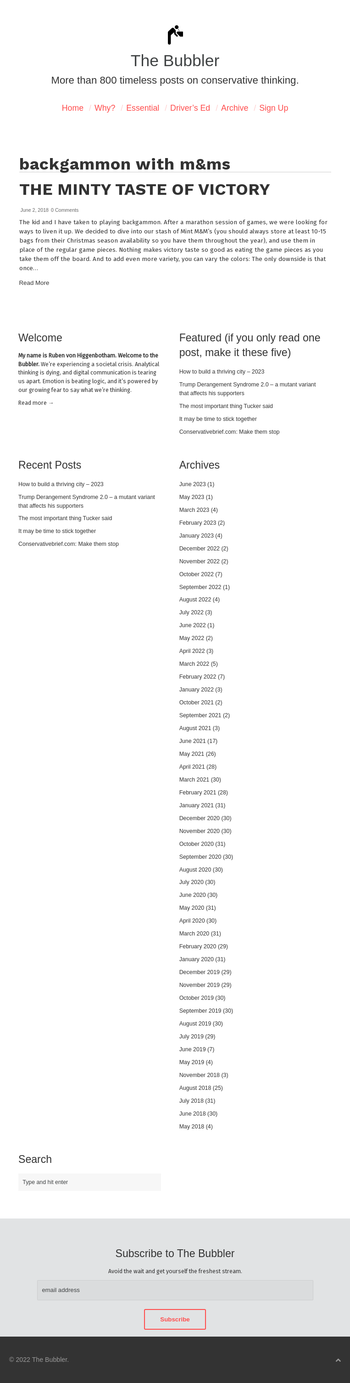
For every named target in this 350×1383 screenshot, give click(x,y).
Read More (34, 282)
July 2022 (191, 612)
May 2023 (192, 497)
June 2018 (192, 1114)
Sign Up (273, 108)
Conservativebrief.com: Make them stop (229, 432)
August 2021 (195, 728)
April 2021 (192, 767)
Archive (234, 108)
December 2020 (199, 818)
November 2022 (199, 561)
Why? (104, 108)
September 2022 (200, 587)
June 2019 (192, 1049)
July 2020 (191, 882)
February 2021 (198, 792)
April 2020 (192, 921)
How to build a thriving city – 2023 (222, 371)
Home (72, 108)
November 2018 (199, 1075)
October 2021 (196, 702)
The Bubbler (175, 60)
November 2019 (199, 985)
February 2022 (198, 677)
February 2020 (198, 946)
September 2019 (200, 1011)
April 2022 (192, 651)
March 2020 (194, 933)
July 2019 (191, 1036)
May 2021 (192, 754)
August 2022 (195, 599)
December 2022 (199, 548)
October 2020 (196, 844)
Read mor (36, 402)
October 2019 (196, 998)
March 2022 (194, 664)
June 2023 (192, 484)
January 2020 (196, 959)
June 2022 (192, 625)
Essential (142, 108)
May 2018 (192, 1126)
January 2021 (196, 805)
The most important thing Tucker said (226, 406)
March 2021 (194, 780)
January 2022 (196, 689)
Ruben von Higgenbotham (82, 355)
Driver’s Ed (190, 108)
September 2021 (200, 715)
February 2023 (198, 523)
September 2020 (200, 857)
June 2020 (192, 895)
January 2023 (196, 536)
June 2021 (192, 741)
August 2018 (195, 1088)
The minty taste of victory (144, 189)
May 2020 (192, 908)
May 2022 (192, 638)
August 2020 (195, 870)
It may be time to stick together (218, 419)
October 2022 (196, 574)
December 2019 (199, 972)
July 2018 (191, 1101)
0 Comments (64, 210)
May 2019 (192, 1062)
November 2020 (199, 831)
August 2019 (195, 1023)
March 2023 (194, 510)
